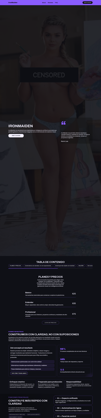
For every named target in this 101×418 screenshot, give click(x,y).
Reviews (50, 2)
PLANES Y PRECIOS (15, 265)
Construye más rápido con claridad (65, 265)
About (44, 2)
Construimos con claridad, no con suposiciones (38, 265)
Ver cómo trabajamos (19, 373)
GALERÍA (81, 265)
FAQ (56, 2)
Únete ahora (87, 2)
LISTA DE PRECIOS (50, 322)
